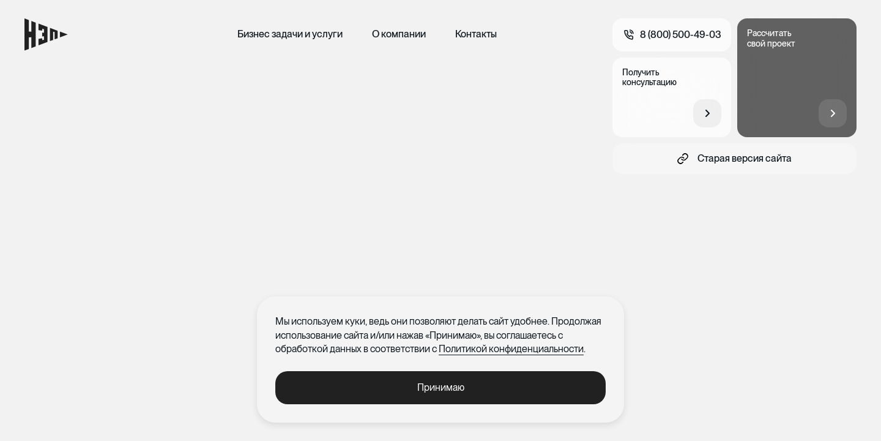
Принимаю (440, 387)
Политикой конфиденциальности (511, 349)
